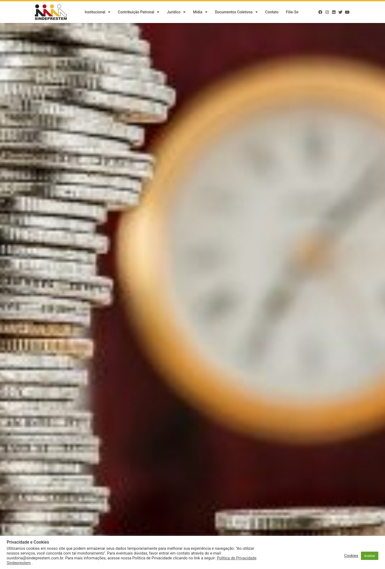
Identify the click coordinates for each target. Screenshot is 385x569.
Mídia (200, 12)
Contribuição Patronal (138, 12)
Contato (272, 12)
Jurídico (176, 12)
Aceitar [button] (369, 556)
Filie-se (292, 12)
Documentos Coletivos (236, 12)
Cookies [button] (351, 555)
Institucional (97, 12)
